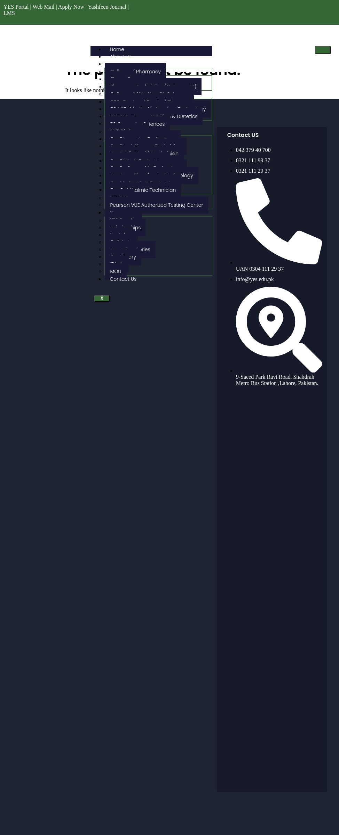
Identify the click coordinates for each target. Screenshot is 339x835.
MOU (115, 271)
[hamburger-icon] (323, 50)
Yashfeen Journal (107, 7)
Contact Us (123, 279)
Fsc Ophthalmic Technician (143, 190)
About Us (120, 56)
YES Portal (16, 7)
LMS (9, 13)
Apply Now (71, 7)
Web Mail (43, 7)
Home (117, 49)
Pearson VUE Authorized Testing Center (156, 205)
